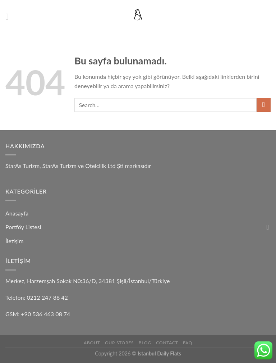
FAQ (187, 342)
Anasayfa (16, 213)
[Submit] (264, 105)
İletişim (14, 240)
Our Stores (119, 342)
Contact (167, 342)
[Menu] (9, 16)
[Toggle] (268, 227)
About (92, 342)
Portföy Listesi (23, 226)
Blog (145, 342)
